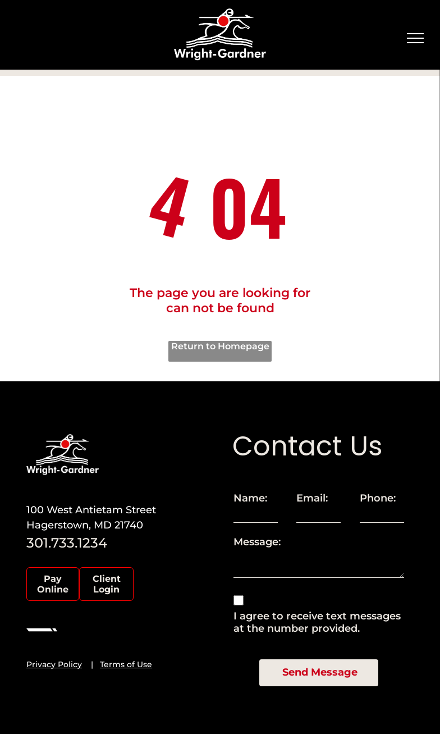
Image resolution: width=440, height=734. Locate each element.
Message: (257, 542)
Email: (312, 498)
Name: (250, 498)
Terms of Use (126, 664)
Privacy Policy (54, 664)
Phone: (378, 498)
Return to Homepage (220, 346)
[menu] (415, 38)
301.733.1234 (66, 543)
